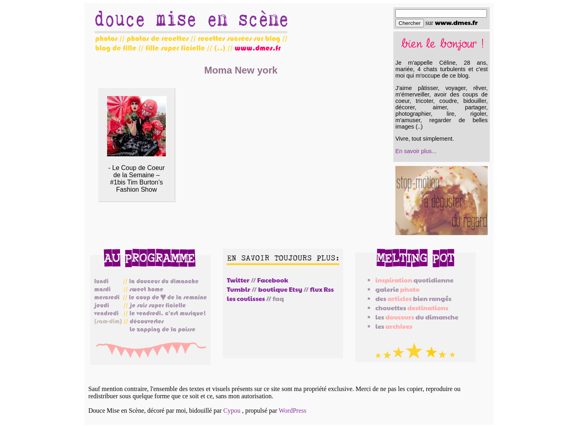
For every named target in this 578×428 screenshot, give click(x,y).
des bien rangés (413, 298)
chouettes (411, 307)
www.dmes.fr (456, 22)
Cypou (231, 410)
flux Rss (322, 289)
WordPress (292, 410)
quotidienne (414, 280)
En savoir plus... (415, 151)
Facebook (272, 280)
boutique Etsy (280, 289)
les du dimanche (416, 317)
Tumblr (238, 289)
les (393, 326)
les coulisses (246, 298)
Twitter (238, 280)
